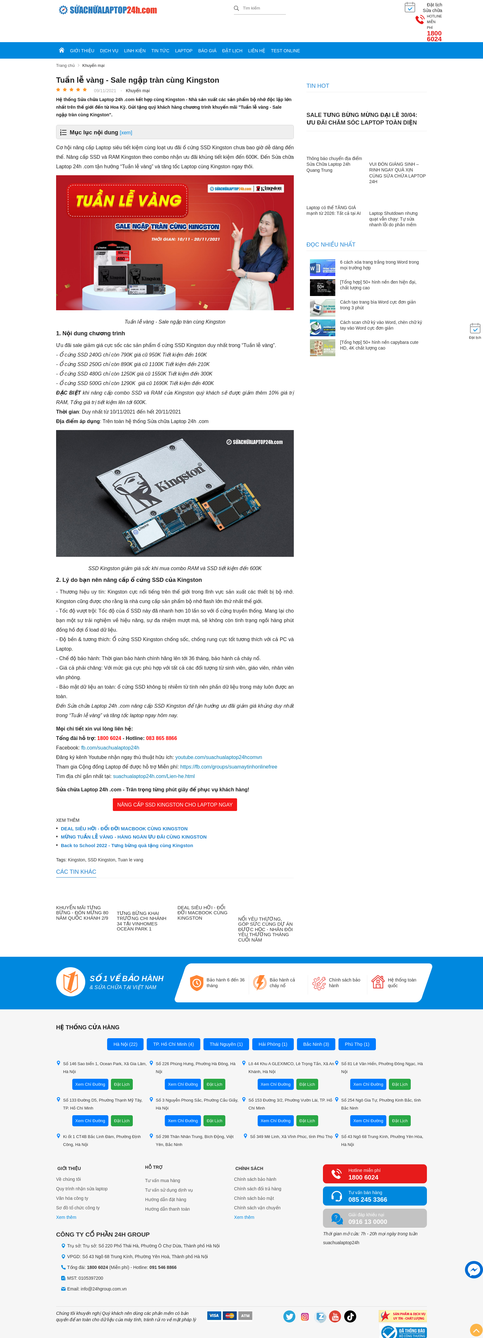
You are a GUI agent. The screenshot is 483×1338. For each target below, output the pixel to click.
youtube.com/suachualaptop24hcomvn (218, 735)
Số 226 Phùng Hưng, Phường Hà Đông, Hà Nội (192, 1045)
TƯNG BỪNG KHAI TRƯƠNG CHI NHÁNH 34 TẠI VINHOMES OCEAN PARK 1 (142, 899)
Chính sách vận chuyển (257, 1186)
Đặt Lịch (122, 1062)
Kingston (76, 837)
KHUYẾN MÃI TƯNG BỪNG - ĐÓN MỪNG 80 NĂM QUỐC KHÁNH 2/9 (82, 890)
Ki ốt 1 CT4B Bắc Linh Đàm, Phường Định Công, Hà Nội (98, 1118)
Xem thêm (66, 1196)
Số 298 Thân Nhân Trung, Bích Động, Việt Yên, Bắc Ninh (191, 1118)
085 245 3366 (367, 1177)
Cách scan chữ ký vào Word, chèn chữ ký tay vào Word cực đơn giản (381, 303)
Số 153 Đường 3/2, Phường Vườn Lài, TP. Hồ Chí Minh (287, 1081)
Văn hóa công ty (72, 1177)
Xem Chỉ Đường (90, 1062)
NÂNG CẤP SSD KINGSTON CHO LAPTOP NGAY (175, 782)
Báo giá (207, 29)
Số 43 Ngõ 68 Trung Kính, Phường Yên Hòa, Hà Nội (378, 1118)
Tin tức (160, 29)
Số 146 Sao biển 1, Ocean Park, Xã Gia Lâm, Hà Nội (101, 1045)
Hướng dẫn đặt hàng (165, 1177)
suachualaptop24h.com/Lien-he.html (154, 754)
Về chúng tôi (68, 1158)
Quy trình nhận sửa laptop (82, 1167)
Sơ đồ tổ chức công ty (78, 1186)
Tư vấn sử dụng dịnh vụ (169, 1167)
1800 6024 (411, 12)
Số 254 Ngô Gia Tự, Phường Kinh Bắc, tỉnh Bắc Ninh (377, 1081)
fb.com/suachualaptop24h (110, 725)
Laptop (183, 29)
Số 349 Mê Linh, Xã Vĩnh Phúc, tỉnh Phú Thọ (288, 1114)
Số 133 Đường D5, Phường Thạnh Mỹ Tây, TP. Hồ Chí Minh (99, 1081)
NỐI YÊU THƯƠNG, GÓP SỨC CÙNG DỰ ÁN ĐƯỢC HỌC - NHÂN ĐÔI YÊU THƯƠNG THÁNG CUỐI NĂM (265, 907)
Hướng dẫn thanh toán (167, 1186)
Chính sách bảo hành (255, 1158)
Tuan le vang (130, 837)
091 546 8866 (163, 1245)
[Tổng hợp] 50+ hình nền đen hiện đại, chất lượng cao (378, 262)
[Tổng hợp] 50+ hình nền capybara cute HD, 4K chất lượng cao (379, 323)
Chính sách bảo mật (254, 1177)
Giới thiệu (82, 29)
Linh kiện (135, 29)
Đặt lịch (232, 29)
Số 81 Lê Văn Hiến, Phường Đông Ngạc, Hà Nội (378, 1045)
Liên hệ (256, 29)
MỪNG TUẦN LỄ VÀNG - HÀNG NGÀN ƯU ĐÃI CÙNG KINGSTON (134, 815)
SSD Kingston (101, 837)
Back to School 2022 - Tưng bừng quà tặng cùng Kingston (127, 823)
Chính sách (248, 1145)
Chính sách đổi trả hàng (257, 1167)
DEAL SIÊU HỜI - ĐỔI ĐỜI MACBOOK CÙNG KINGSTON (124, 806)
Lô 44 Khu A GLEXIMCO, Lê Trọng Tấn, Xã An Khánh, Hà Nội (288, 1045)
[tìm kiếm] (236, 8)
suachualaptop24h (341, 1220)
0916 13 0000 (367, 1199)
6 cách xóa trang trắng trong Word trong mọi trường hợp (379, 242)
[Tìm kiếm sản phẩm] (260, 8)
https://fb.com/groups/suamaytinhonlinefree (228, 744)
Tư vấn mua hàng (162, 1158)
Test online (285, 29)
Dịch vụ (109, 29)
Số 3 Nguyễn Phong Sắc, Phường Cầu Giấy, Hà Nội (193, 1081)
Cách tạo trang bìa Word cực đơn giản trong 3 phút (378, 283)
